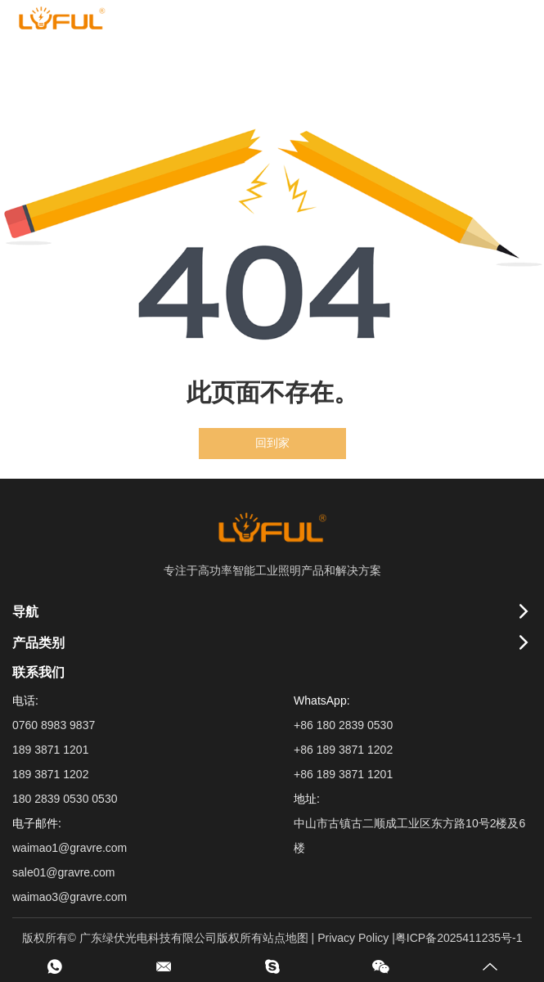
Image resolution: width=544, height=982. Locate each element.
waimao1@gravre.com (69, 847)
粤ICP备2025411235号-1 (459, 937)
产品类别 (38, 643)
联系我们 (38, 672)
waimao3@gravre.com (69, 896)
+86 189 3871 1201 (343, 774)
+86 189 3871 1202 (343, 749)
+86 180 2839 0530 (343, 725)
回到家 (272, 443)
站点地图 (285, 937)
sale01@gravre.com (63, 872)
